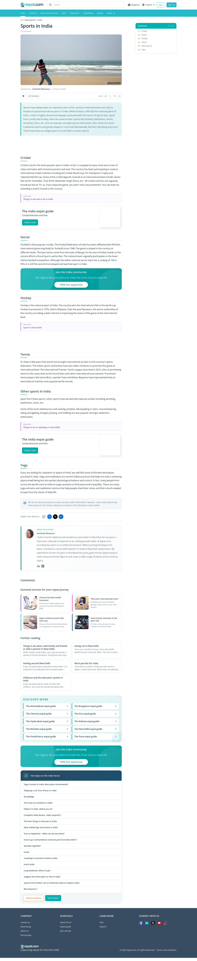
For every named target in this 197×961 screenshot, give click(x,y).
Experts (103, 930)
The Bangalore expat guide (95, 709)
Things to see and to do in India (38, 199)
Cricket (144, 31)
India (23, 13)
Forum (100, 13)
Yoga (143, 49)
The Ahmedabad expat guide (47, 709)
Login (160, 4)
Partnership (26, 938)
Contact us (25, 925)
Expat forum (65, 925)
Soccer (144, 35)
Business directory (49, 13)
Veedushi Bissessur (41, 89)
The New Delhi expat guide (95, 732)
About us (25, 934)
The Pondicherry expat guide (47, 739)
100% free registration (71, 286)
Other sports (146, 46)
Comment (34, 96)
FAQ (101, 925)
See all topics (53, 901)
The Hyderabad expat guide (47, 724)
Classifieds (88, 13)
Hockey (144, 38)
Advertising (26, 930)
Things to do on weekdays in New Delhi (41, 429)
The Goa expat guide (95, 716)
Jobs (64, 13)
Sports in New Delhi (32, 329)
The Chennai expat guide (47, 716)
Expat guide (65, 930)
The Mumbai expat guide (47, 732)
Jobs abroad (65, 934)
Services (33, 13)
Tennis (144, 42)
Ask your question (33, 901)
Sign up (171, 4)
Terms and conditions (166, 953)
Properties (74, 13)
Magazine (134, 4)
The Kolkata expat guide (95, 724)
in (119, 96)
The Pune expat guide (95, 739)
